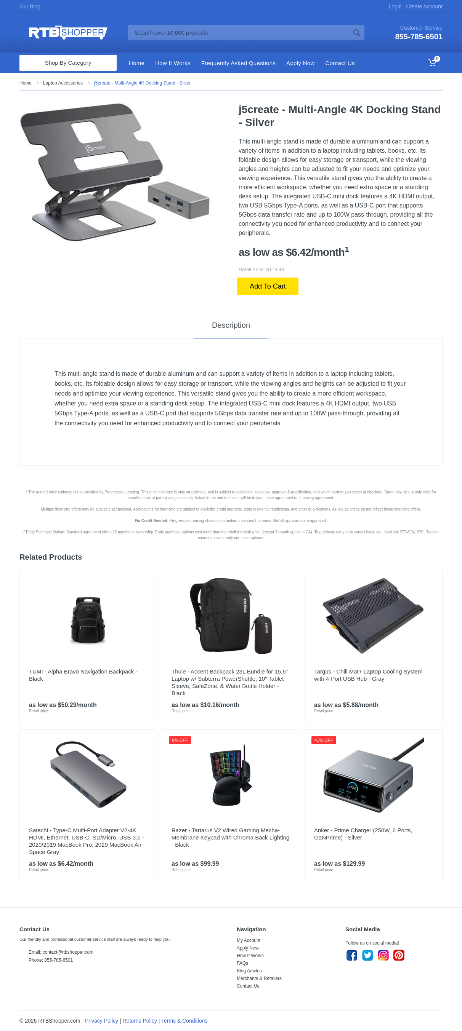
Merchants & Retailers (259, 978)
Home (25, 83)
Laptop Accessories (63, 83)
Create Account (423, 6)
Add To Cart (268, 286)
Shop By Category (68, 62)
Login (396, 6)
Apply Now (247, 948)
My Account (248, 940)
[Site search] (238, 32)
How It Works (250, 955)
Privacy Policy (101, 1021)
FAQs (242, 963)
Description (231, 325)
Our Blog (29, 6)
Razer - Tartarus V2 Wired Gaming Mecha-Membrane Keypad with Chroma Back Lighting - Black (230, 837)
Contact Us (248, 986)
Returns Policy (140, 1021)
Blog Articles (249, 971)
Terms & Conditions (184, 1021)
